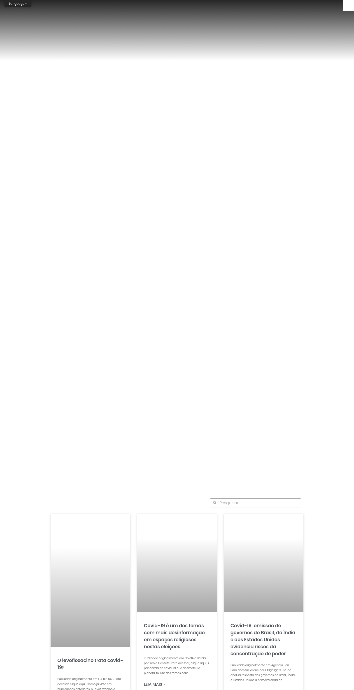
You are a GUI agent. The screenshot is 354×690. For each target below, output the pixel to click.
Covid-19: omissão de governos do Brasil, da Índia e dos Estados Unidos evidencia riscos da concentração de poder (263, 639)
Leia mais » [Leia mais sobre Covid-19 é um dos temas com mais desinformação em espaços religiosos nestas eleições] (154, 684)
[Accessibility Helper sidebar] (348, 5)
